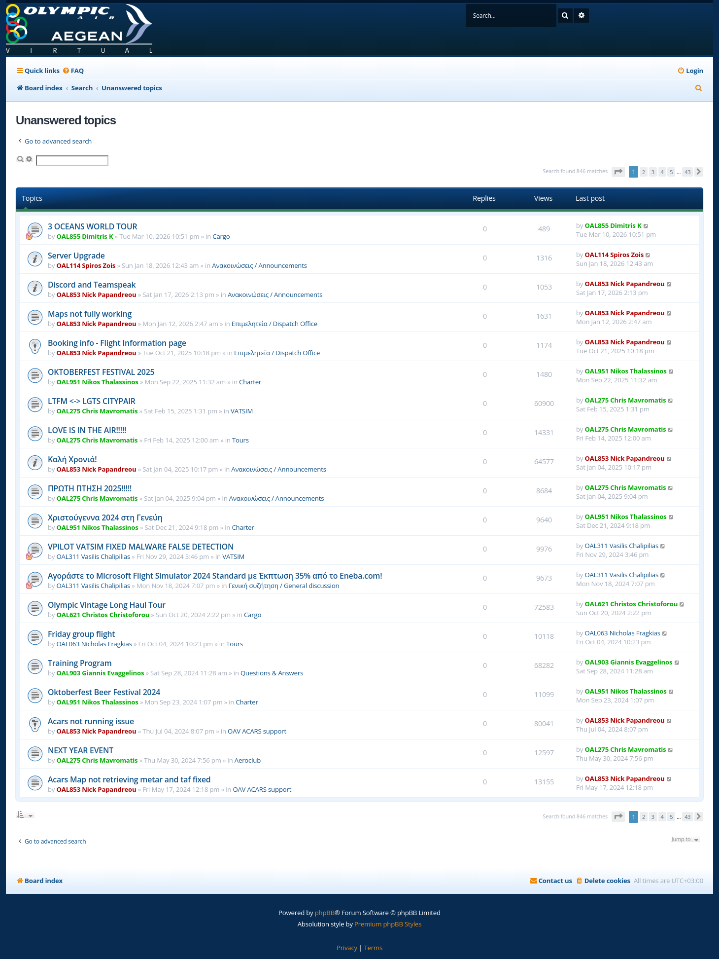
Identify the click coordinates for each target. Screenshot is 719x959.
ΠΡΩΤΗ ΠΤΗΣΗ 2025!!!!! (90, 488)
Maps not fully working (90, 313)
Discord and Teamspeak (92, 284)
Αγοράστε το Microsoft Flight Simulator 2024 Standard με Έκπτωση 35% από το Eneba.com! (215, 575)
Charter (250, 381)
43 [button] (687, 172)
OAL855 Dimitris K (85, 236)
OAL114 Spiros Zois (86, 265)
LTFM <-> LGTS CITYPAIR (92, 401)
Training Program (80, 663)
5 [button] (671, 172)
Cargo (221, 236)
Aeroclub (248, 760)
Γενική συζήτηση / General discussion (284, 585)
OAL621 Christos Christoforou (103, 614)
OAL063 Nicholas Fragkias (94, 643)
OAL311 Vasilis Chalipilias (94, 556)
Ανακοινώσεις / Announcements (259, 265)
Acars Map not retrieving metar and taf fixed (129, 779)
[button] (618, 172)
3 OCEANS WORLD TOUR (92, 226)
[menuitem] (73, 71)
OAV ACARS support (257, 731)
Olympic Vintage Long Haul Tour (107, 604)
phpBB (325, 912)
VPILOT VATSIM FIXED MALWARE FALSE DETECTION (141, 546)
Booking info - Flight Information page (117, 342)
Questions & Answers (271, 672)
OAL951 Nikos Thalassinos (97, 381)
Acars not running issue (91, 721)
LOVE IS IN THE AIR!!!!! (87, 430)
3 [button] (652, 172)
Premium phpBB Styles (387, 924)
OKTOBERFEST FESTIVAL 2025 (101, 372)
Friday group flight (81, 633)
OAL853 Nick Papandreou (97, 294)
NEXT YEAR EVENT (80, 750)
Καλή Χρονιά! (72, 459)
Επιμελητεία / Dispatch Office (274, 323)
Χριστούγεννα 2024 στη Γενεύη (105, 517)
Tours (240, 440)
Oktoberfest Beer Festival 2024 (104, 692)
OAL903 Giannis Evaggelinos (100, 672)
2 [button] (643, 172)
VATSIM (242, 410)
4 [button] (662, 172)
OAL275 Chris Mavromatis (97, 410)
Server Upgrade (76, 255)
